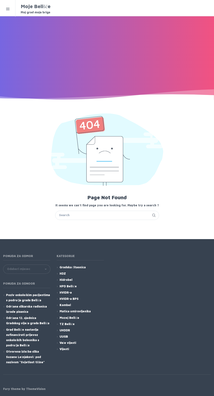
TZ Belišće (67, 324)
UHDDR (65, 330)
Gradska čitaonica (73, 267)
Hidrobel (66, 279)
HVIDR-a (66, 292)
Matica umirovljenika (75, 311)
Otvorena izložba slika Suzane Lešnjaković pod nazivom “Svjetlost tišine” (25, 357)
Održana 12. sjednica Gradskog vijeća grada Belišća (27, 320)
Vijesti (64, 349)
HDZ (63, 273)
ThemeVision (36, 389)
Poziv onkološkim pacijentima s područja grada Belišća (28, 297)
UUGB (64, 336)
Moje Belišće (47, 8)
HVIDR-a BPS (69, 298)
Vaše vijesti (68, 342)
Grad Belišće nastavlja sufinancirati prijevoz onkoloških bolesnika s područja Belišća (22, 337)
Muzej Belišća (69, 317)
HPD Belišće (68, 286)
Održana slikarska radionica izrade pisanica (26, 309)
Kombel (65, 305)
